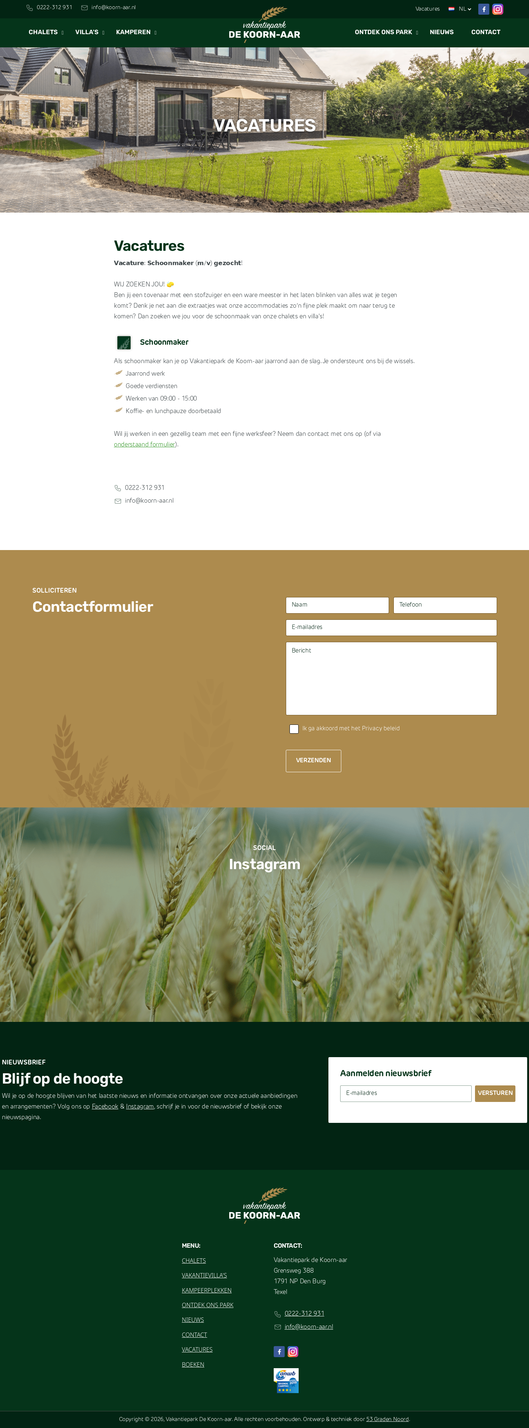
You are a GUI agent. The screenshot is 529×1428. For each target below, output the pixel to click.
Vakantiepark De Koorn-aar (199, 1419)
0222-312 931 (54, 8)
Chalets (43, 32)
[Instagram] (497, 9)
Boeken (193, 1364)
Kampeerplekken (207, 1290)
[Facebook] (483, 9)
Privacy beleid (381, 729)
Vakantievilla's (204, 1275)
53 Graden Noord (387, 1419)
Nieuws (442, 32)
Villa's (86, 32)
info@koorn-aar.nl (113, 8)
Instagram (140, 1107)
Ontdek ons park (383, 32)
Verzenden (313, 761)
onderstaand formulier (144, 445)
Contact (485, 32)
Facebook (105, 1107)
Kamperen (133, 32)
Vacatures (427, 9)
